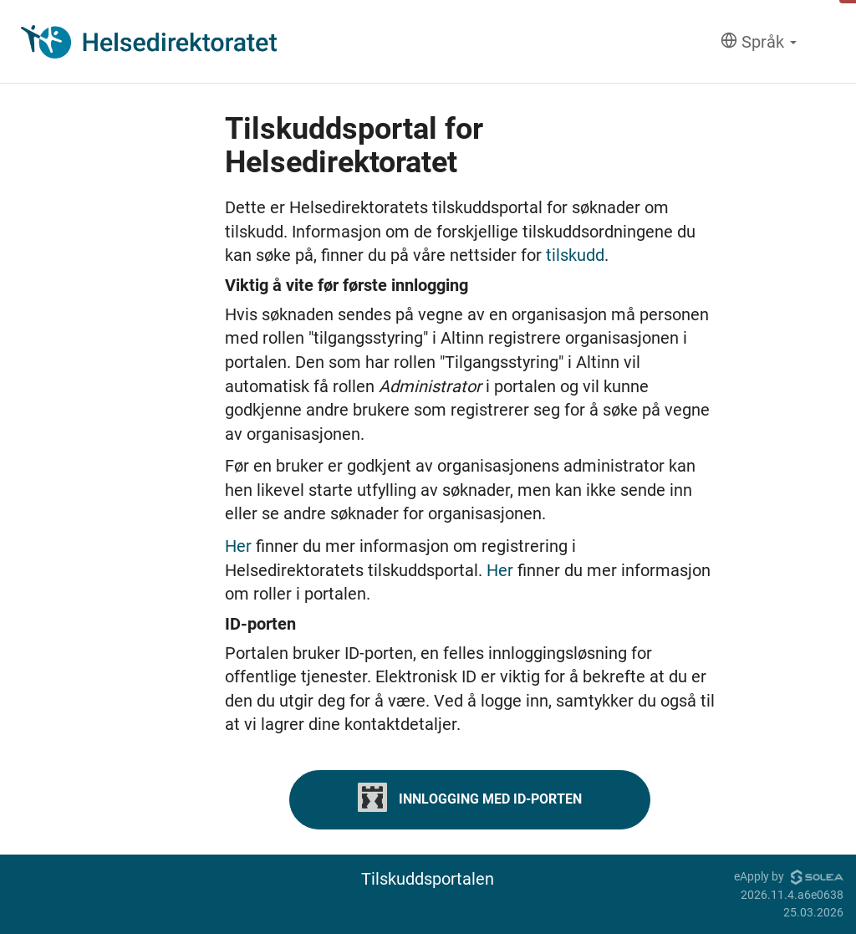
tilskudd (575, 255)
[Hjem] (149, 42)
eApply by (788, 876)
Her (240, 546)
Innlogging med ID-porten (470, 797)
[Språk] (759, 42)
